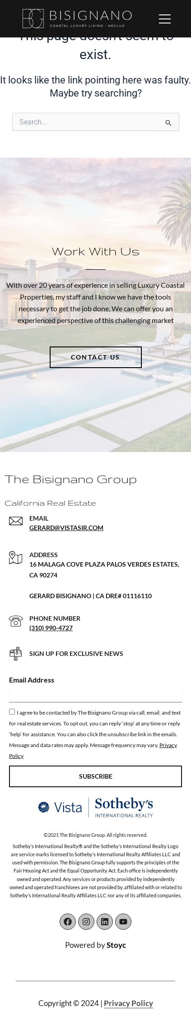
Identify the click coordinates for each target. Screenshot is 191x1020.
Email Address (31, 679)
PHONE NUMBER (54, 618)
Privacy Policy (128, 1003)
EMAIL (38, 518)
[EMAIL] (16, 521)
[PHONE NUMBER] (16, 621)
